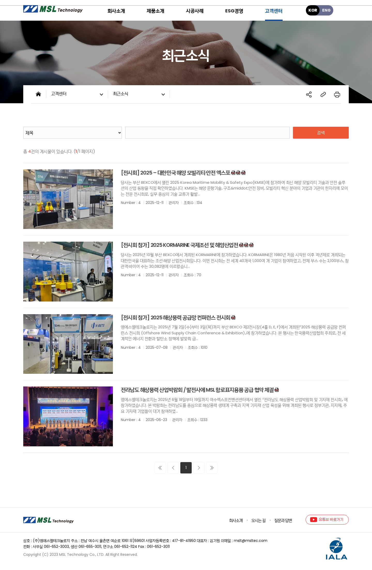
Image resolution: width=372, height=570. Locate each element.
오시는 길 (258, 520)
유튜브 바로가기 (331, 519)
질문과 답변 (283, 520)
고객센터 (78, 95)
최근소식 (140, 95)
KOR (312, 10)
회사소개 (236, 520)
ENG (326, 10)
